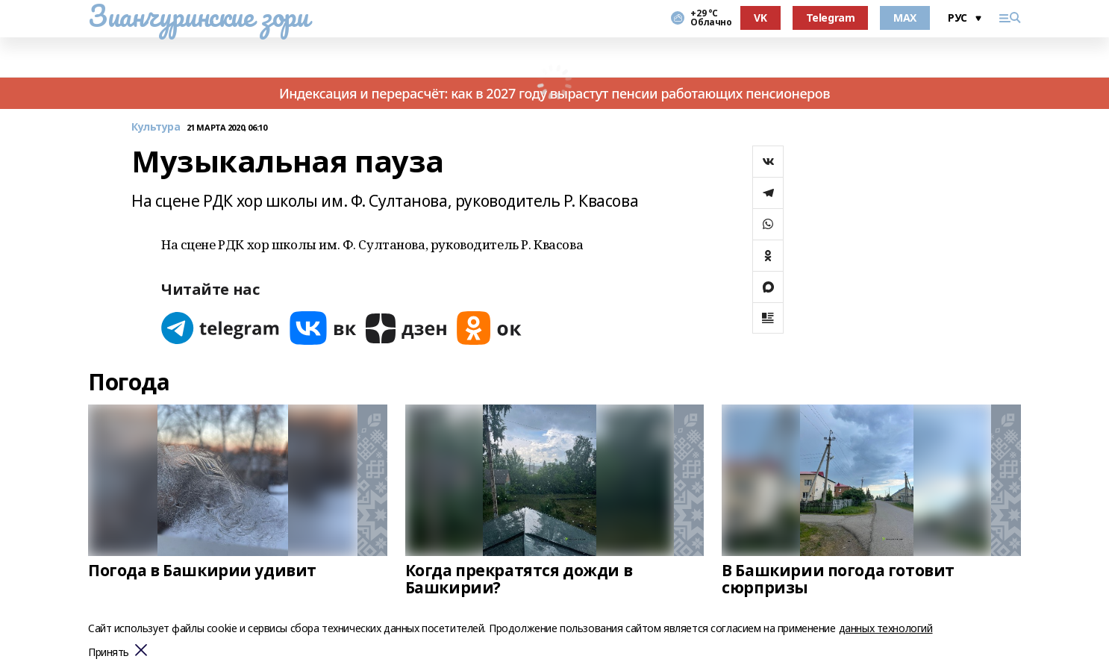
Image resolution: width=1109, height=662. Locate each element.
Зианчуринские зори (198, 16)
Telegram (830, 17)
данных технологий (886, 628)
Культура (156, 127)
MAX (904, 17)
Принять (108, 652)
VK (760, 17)
